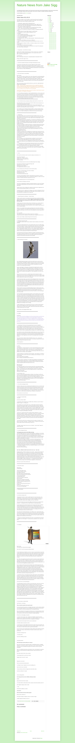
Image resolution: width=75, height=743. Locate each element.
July (50, 29)
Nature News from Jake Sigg (37, 5)
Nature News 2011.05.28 (52, 35)
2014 (49, 19)
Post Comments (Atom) (24, 732)
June (50, 30)
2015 (49, 18)
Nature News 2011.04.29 (52, 47)
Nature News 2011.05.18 (52, 40)
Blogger (41, 738)
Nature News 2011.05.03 (52, 46)
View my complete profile (51, 65)
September (51, 26)
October (50, 25)
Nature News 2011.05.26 (52, 36)
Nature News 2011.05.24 (52, 37)
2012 (49, 20)
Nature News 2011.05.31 (52, 32)
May (50, 31)
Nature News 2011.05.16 (52, 41)
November (50, 24)
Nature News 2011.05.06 (52, 45)
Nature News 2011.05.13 (52, 42)
